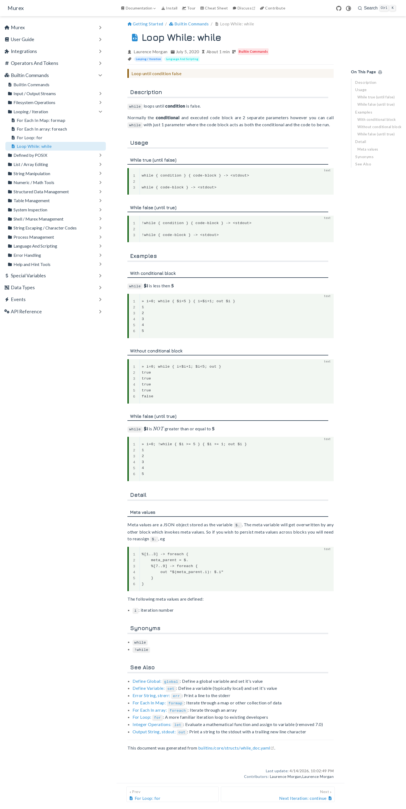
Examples (363, 112)
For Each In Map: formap (38, 120)
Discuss (244, 8)
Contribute (272, 8)
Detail (360, 141)
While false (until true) (376, 104)
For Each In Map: (158, 699)
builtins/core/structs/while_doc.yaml (236, 742)
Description (366, 82)
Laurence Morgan (151, 51)
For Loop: (148, 712)
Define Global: (156, 678)
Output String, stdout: (160, 726)
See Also (363, 164)
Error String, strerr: (157, 692)
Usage (361, 89)
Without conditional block (379, 127)
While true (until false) (376, 97)
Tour (189, 8)
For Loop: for (26, 137)
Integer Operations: (158, 720)
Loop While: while (31, 146)
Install (169, 8)
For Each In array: (160, 706)
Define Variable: (154, 685)
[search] (376, 8)
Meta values (367, 149)
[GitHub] (338, 8)
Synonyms (364, 156)
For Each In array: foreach (39, 129)
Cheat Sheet (214, 8)
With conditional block (376, 119)
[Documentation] (139, 8)
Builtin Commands (29, 84)
